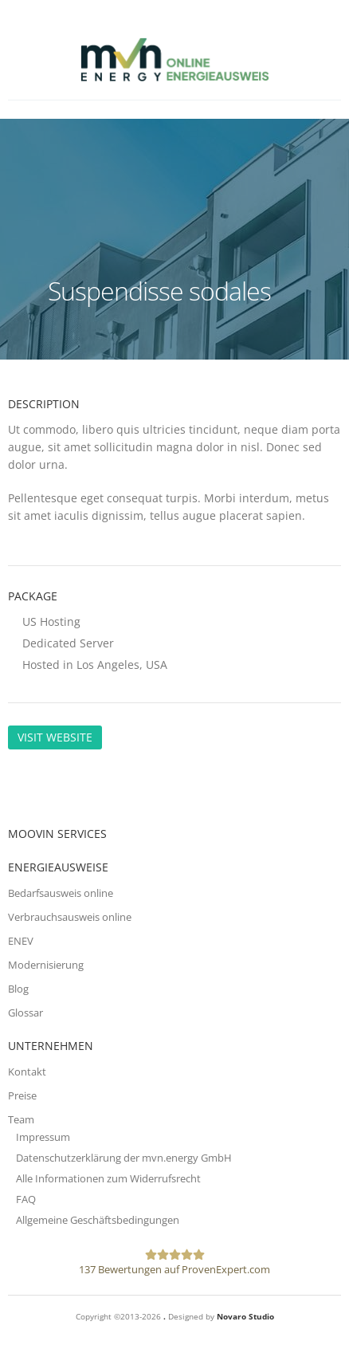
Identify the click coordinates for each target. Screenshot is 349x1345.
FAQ (26, 1199)
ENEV (20, 941)
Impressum (43, 1137)
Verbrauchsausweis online (69, 917)
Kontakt (27, 1071)
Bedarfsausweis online (60, 893)
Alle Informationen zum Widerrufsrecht (108, 1178)
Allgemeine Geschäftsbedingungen (97, 1220)
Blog (18, 988)
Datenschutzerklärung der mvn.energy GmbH (124, 1157)
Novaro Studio (245, 1316)
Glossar (25, 1012)
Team (21, 1119)
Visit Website (55, 737)
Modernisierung (46, 965)
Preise (22, 1095)
